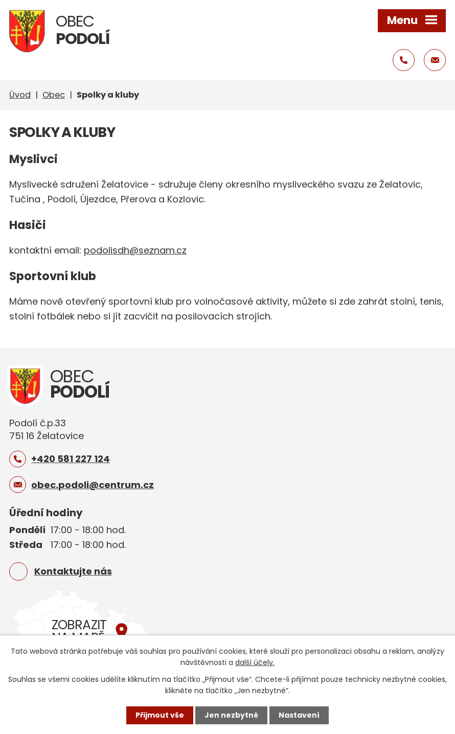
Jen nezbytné (231, 715)
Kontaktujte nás (73, 571)
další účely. (255, 662)
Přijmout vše (159, 715)
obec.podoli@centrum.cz (92, 484)
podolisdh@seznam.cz (135, 250)
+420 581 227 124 (70, 458)
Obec (53, 95)
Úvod (20, 95)
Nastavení (299, 715)
